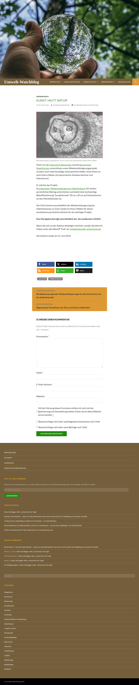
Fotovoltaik (8, 615)
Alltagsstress (8, 592)
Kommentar (42, 336)
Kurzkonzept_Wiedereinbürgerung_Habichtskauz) (61, 188)
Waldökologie (124, 82)
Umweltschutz (89, 82)
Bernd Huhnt (8, 547)
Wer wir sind (10, 452)
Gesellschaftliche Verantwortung (15, 619)
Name (39, 372)
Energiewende (107, 82)
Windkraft (7, 669)
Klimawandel (8, 633)
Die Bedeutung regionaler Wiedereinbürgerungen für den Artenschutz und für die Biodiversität (69, 294)
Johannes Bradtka (61, 105)
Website (40, 396)
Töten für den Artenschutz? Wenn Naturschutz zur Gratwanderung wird (28, 530)
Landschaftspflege (72, 82)
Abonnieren (12, 496)
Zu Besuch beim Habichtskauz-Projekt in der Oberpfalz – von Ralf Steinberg (30, 521)
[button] (46, 264)
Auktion (42, 279)
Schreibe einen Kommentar (86, 105)
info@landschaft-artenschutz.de (85, 229)
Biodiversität (8, 601)
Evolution (7, 610)
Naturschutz (8, 642)
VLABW (7, 655)
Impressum (9, 463)
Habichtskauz (56, 279)
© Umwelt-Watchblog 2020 (14, 681)
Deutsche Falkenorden (61, 164)
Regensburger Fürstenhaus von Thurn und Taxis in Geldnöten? (69, 306)
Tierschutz (7, 646)
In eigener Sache (10, 628)
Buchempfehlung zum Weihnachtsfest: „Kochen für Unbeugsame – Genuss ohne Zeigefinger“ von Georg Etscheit (43, 525)
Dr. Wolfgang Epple (11, 565)
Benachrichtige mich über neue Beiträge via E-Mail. (63, 427)
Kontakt (8, 458)
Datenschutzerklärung (15, 468)
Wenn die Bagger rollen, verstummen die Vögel (20, 512)
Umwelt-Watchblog (21, 82)
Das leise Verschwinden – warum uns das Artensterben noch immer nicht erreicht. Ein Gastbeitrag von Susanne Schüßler (45, 516)
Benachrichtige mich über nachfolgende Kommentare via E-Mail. (69, 421)
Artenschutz (55, 82)
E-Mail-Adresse (44, 384)
